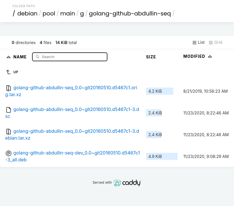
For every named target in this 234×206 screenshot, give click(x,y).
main (67, 13)
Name (20, 56)
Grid (215, 42)
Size (151, 56)
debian (27, 13)
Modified (198, 56)
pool (49, 13)
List (198, 42)
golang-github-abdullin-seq (130, 13)
